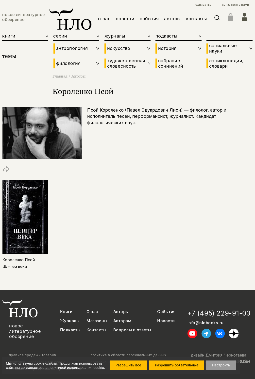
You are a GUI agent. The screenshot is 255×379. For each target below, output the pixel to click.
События (166, 311)
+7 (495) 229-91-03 (219, 313)
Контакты (96, 330)
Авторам (122, 321)
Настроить (224, 365)
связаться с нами (235, 4)
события (149, 18)
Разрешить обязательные (179, 365)
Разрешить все (131, 365)
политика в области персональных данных (128, 355)
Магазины (96, 321)
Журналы (69, 321)
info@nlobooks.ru (205, 322)
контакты (196, 18)
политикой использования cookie (76, 367)
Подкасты (70, 330)
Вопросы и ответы (132, 330)
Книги (66, 311)
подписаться (203, 4)
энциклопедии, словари (226, 63)
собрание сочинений (170, 63)
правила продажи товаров (32, 355)
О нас (92, 311)
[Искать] (217, 18)
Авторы (78, 76)
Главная (60, 76)
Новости (166, 321)
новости (125, 18)
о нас (104, 18)
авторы (172, 18)
